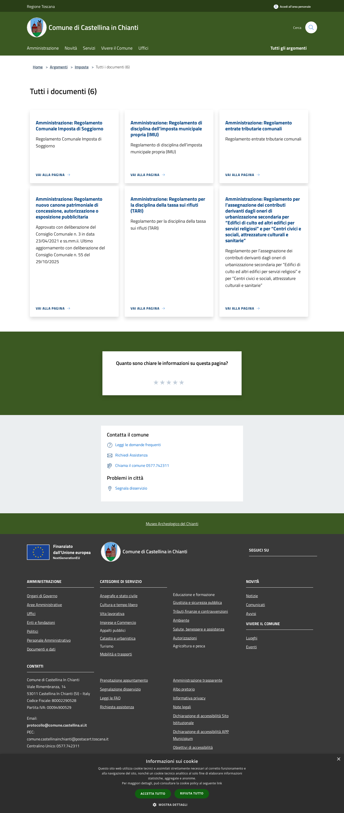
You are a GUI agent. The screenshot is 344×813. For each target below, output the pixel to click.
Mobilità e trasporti (116, 654)
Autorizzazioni (185, 638)
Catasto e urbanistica (117, 638)
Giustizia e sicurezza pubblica (197, 602)
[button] (172, 804)
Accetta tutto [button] (153, 794)
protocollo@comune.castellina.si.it (57, 725)
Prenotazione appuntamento (124, 680)
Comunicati (255, 605)
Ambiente (181, 620)
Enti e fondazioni (41, 622)
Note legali (182, 707)
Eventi (251, 647)
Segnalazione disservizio (120, 689)
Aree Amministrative (44, 605)
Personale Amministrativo (49, 640)
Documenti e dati (41, 649)
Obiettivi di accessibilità (193, 747)
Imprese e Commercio (118, 622)
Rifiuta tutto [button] (192, 793)
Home (38, 67)
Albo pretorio (184, 689)
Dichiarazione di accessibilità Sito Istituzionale (201, 719)
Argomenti (59, 67)
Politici (32, 631)
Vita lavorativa (112, 613)
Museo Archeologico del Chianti (172, 524)
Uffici (31, 613)
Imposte (82, 67)
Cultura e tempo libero (118, 605)
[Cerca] (311, 27)
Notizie (252, 596)
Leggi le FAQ (110, 698)
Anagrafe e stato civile (118, 596)
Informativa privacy (189, 698)
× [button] (338, 759)
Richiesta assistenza (117, 707)
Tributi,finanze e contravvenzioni (200, 611)
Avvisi (251, 613)
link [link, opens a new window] (219, 783)
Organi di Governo (42, 596)
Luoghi (251, 638)
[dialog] (172, 783)
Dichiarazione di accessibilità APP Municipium (201, 735)
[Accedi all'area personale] (292, 6)
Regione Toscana (41, 6)
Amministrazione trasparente (197, 680)
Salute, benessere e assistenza (198, 629)
